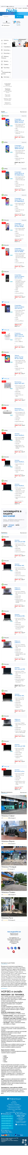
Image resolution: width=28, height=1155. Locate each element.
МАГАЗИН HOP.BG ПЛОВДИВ (7, 1118)
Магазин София (8, 816)
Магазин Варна (8, 841)
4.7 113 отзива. (8, 920)
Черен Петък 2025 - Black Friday (14, 1112)
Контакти (14, 1102)
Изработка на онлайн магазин (9, 1140)
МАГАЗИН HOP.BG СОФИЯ (6, 1116)
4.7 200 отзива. (8, 818)
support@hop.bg (11, 6)
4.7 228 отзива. (8, 894)
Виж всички (23, 111)
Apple (3, 111)
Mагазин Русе (7, 918)
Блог (14, 1110)
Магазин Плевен (8, 892)
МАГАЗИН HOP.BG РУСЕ (6, 1123)
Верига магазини (6, 792)
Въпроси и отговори (14, 1104)
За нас (14, 1101)
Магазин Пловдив (9, 867)
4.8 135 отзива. (8, 843)
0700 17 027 (4, 6)
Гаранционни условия (14, 1107)
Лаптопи (4, 532)
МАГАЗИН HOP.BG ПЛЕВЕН (6, 1125)
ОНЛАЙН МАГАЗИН (5, 1128)
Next (26, 43)
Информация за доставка (14, 1109)
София (5, 1056)
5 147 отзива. (8, 869)
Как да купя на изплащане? (14, 1106)
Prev (14, 43)
